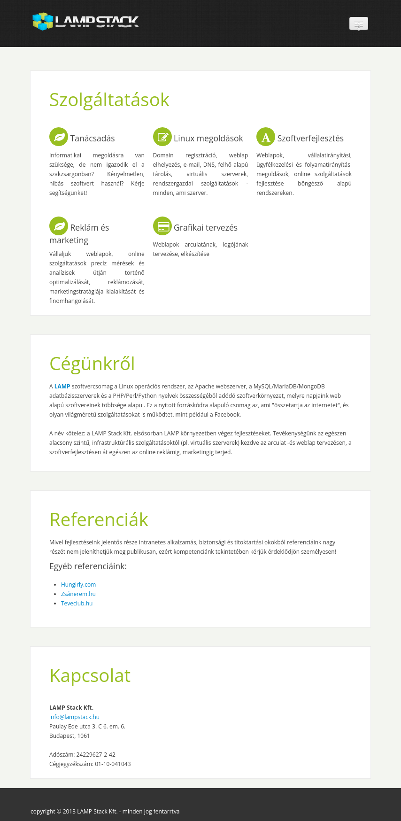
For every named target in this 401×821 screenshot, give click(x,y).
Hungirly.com (78, 585)
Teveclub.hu (77, 603)
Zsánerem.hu (78, 594)
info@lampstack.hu (74, 717)
